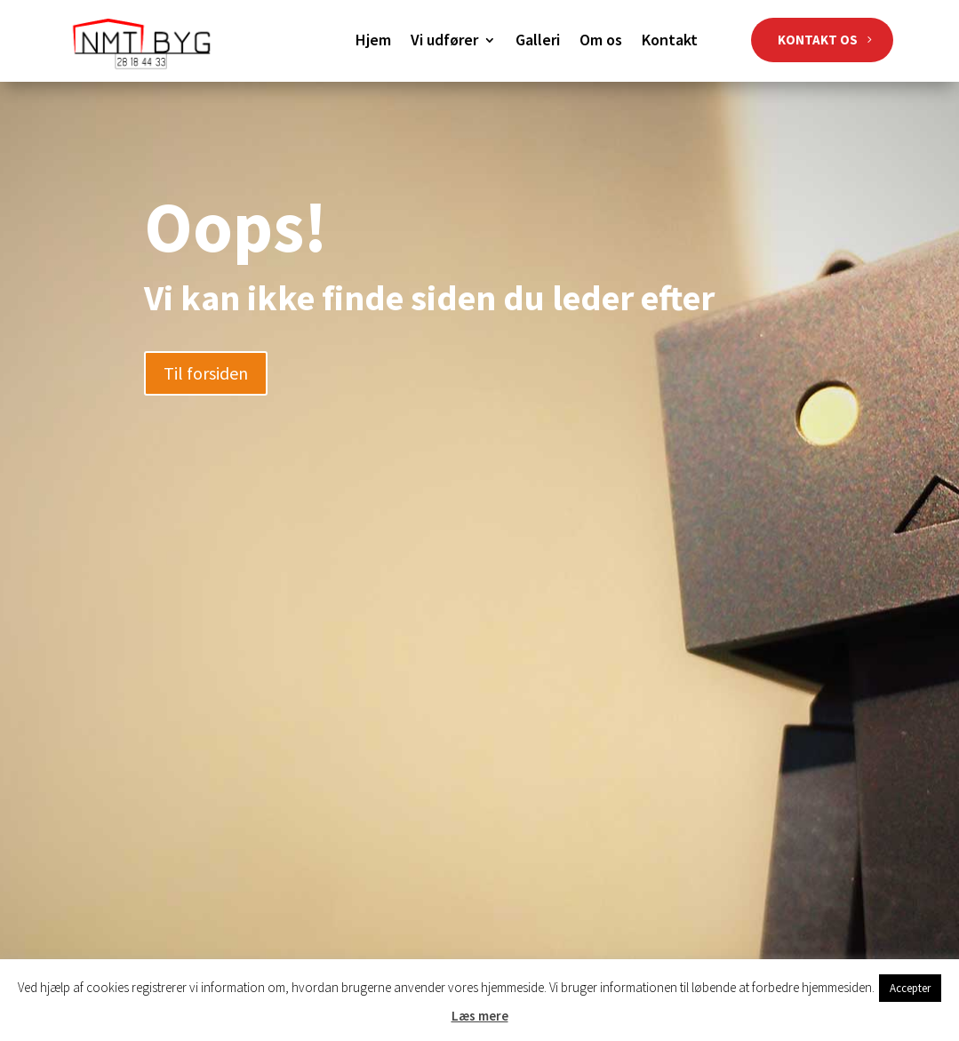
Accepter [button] (910, 988)
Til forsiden (206, 373)
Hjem (373, 42)
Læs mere (480, 1015)
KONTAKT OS (818, 39)
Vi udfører (444, 42)
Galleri (537, 42)
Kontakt (670, 42)
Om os (600, 42)
